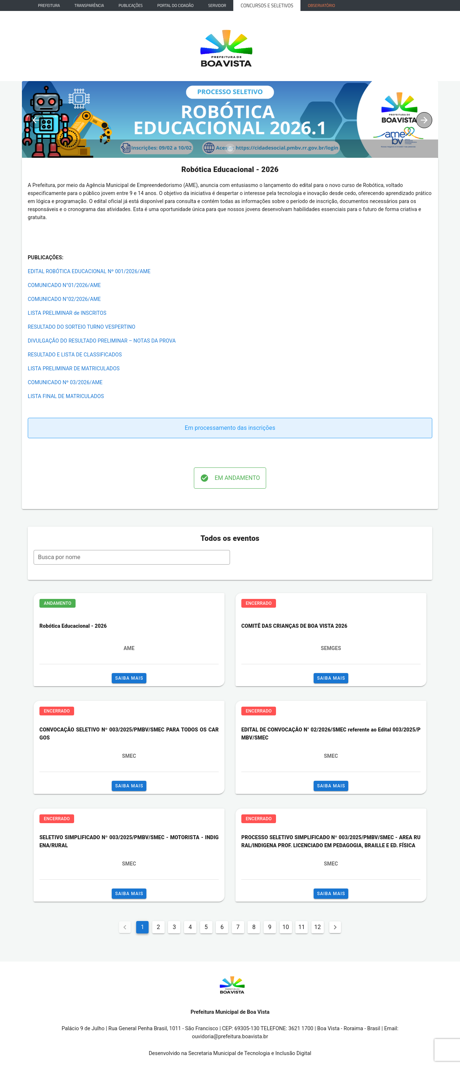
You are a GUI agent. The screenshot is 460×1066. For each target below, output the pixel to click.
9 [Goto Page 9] (269, 927)
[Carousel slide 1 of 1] (230, 149)
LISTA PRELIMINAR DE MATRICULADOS (74, 368)
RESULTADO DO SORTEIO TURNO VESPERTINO (81, 327)
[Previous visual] (36, 120)
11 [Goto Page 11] (301, 927)
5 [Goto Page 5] (206, 927)
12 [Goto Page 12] (317, 927)
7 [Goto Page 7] (237, 927)
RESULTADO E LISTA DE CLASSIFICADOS (75, 355)
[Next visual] (424, 120)
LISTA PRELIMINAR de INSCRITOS (67, 313)
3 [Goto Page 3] (174, 927)
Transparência (89, 5)
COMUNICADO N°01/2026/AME (64, 285)
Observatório (321, 5)
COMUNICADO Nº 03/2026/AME (65, 382)
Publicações (131, 5)
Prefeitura (49, 5)
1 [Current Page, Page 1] (142, 927)
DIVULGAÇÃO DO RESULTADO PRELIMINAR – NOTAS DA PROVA (102, 341)
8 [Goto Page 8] (254, 927)
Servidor (217, 5)
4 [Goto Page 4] (190, 927)
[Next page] (335, 927)
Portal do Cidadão (175, 5)
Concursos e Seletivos (267, 5)
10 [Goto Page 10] (286, 927)
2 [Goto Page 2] (158, 927)
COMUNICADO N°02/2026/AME (64, 299)
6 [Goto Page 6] (222, 927)
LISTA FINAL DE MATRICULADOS (66, 396)
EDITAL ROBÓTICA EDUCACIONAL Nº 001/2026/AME (89, 271)
